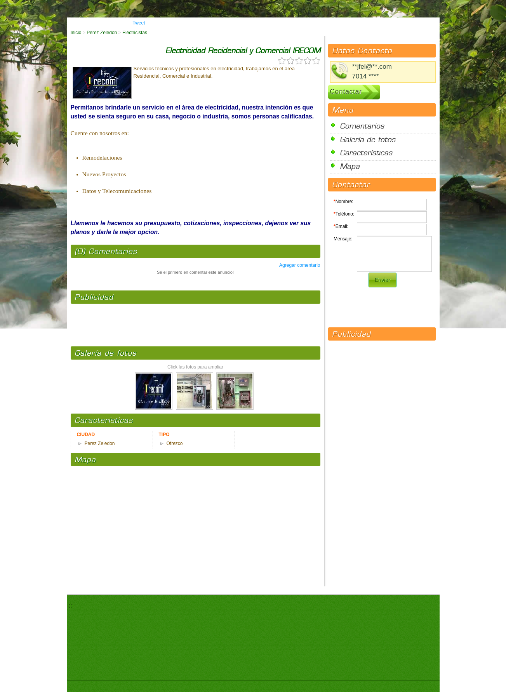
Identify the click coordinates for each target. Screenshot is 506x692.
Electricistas (134, 32)
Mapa (350, 166)
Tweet (139, 23)
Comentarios (362, 125)
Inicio (76, 32)
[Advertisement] (195, 321)
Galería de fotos (367, 139)
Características (366, 152)
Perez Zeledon (102, 32)
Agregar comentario (299, 265)
